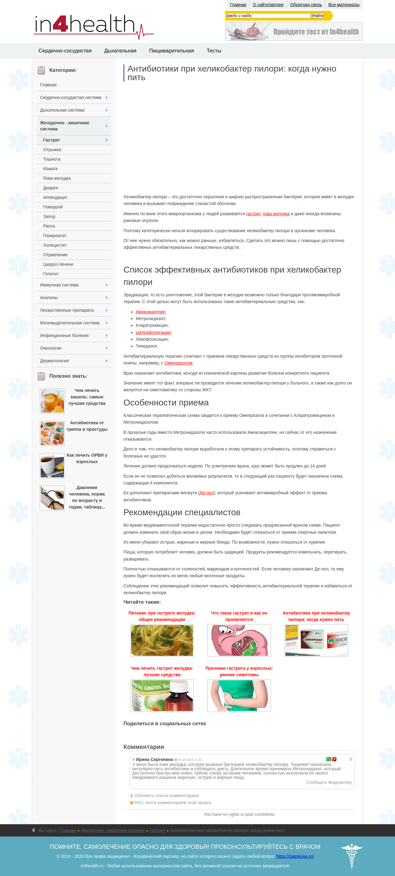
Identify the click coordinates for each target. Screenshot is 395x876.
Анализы (49, 297)
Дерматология (54, 360)
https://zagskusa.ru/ (295, 856)
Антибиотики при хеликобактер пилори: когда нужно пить (231, 73)
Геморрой (53, 206)
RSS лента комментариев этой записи (173, 802)
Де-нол (207, 492)
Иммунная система (59, 284)
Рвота (49, 226)
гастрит (253, 213)
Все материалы (344, 4)
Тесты (214, 51)
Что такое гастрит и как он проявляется (239, 616)
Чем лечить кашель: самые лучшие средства (87, 397)
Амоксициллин (150, 311)
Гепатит (51, 273)
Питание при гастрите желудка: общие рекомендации (162, 616)
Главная (238, 4)
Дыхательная (120, 51)
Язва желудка (57, 178)
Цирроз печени (58, 264)
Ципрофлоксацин (153, 332)
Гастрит (51, 140)
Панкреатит (54, 235)
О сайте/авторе (268, 4)
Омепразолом (178, 362)
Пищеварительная (171, 51)
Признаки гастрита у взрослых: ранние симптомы (239, 671)
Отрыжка (52, 149)
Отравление (55, 254)
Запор (49, 216)
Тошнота (51, 159)
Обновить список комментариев (167, 795)
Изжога (50, 168)
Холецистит (55, 245)
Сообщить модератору (329, 782)
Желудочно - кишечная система (64, 125)
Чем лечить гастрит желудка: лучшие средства (162, 671)
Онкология (50, 348)
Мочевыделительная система (70, 322)
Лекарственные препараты (67, 310)
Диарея (50, 187)
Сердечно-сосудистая (65, 51)
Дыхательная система (62, 110)
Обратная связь (306, 4)
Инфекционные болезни (64, 335)
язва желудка (276, 213)
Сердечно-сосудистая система (71, 97)
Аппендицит (55, 197)
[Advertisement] (239, 137)
